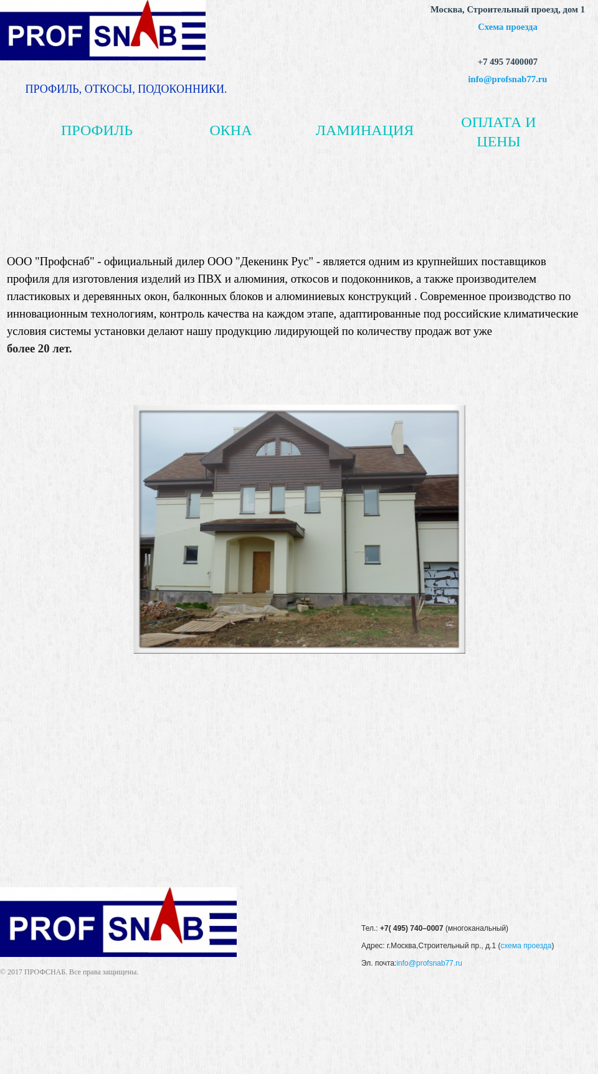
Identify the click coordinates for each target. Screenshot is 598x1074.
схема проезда (525, 945)
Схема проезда (508, 27)
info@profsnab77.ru (508, 79)
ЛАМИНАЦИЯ (365, 129)
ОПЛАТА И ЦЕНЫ (498, 131)
